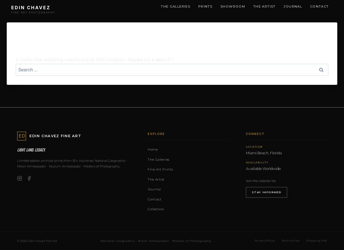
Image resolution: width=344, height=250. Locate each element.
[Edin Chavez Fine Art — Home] (33, 10)
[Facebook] (29, 178)
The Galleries (175, 6)
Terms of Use (291, 240)
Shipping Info (316, 240)
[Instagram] (19, 178)
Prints (205, 6)
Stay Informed (267, 192)
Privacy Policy (265, 240)
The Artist (264, 6)
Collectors (156, 209)
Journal (292, 6)
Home (153, 149)
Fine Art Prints (160, 169)
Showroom (232, 6)
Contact (319, 6)
